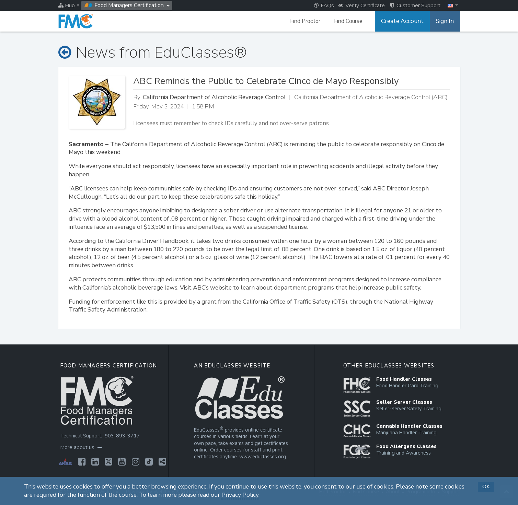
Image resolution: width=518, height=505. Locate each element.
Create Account (405, 21)
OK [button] (486, 486)
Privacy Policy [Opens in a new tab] (239, 495)
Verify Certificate (361, 5)
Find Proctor (310, 21)
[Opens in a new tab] (80, 461)
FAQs (324, 5)
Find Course (352, 21)
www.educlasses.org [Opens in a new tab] (262, 457)
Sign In (445, 21)
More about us (80, 447)
